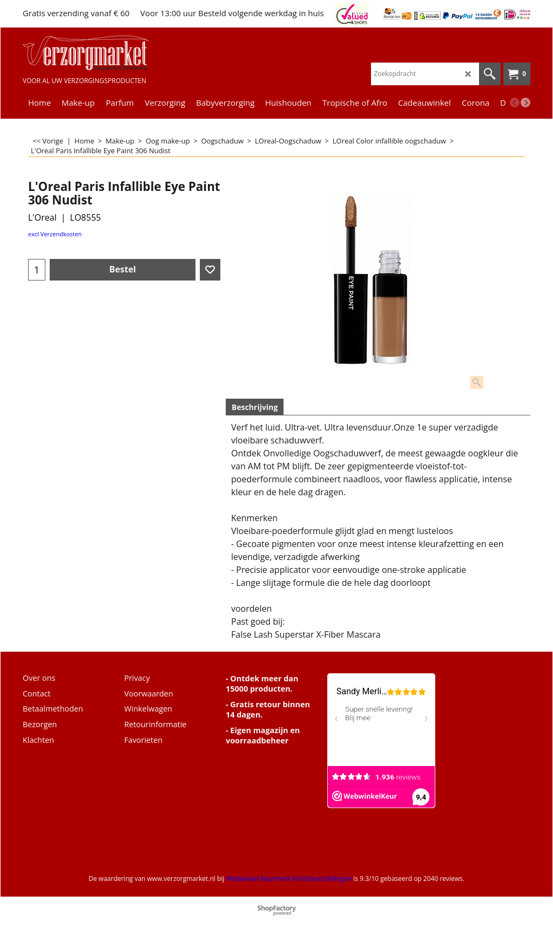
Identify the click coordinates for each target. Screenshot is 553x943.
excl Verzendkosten (55, 234)
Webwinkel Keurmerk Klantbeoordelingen (289, 878)
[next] (525, 102)
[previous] (515, 102)
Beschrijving (255, 407)
